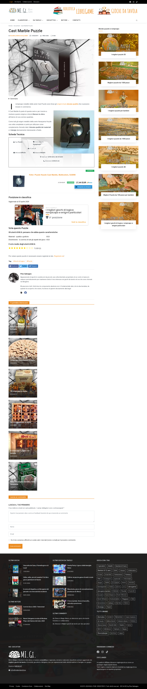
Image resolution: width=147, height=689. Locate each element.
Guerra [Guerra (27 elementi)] (107, 582)
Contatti (76, 20)
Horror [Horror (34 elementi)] (124, 582)
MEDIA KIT (18, 666)
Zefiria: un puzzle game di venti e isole (80, 577)
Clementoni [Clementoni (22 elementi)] (118, 617)
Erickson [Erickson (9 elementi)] (133, 621)
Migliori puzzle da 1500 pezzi (119, 83)
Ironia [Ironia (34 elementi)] (111, 586)
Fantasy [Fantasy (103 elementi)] (128, 575)
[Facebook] (25, 292)
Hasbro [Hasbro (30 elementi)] (122, 625)
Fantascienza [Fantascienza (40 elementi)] (118, 574)
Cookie (18, 686)
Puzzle (30, 261)
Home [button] (12, 20)
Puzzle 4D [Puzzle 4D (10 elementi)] (100, 595)
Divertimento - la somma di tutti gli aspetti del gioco (27, 240)
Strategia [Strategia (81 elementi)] (101, 607)
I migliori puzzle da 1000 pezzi (118, 139)
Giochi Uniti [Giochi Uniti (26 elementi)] (112, 625)
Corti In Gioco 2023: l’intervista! (34, 607)
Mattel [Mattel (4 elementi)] (99, 629)
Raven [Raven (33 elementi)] (125, 629)
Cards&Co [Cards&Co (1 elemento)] (110, 617)
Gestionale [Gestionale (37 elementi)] (117, 579)
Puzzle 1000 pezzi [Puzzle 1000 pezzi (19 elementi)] (122, 595)
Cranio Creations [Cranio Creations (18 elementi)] (131, 617)
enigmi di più (67, 104)
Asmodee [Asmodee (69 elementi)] (101, 617)
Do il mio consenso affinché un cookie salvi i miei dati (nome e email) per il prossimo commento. (43, 540)
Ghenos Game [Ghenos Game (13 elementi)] (102, 625)
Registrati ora (59, 256)
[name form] (51, 526)
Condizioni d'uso (27, 686)
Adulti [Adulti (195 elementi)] (110, 566)
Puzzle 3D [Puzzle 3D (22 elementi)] (131, 591)
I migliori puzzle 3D (118, 54)
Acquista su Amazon (84, 187)
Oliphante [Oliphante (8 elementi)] (117, 629)
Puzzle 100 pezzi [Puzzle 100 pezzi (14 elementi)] (109, 595)
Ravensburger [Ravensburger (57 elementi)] (103, 633)
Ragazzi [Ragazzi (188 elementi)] (125, 599)
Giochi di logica (19, 261)
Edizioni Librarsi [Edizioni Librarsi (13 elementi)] (123, 621)
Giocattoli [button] (51, 20)
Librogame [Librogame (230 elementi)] (132, 587)
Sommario (14, 99)
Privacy (11, 686)
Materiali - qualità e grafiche (19, 236)
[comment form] (51, 516)
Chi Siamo (17, 2)
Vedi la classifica (78, 222)
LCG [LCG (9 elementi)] (124, 586)
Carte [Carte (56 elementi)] (115, 570)
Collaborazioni (27, 2)
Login (11, 2)
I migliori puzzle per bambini (118, 111)
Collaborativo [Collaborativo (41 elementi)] (132, 570)
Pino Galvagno (133, 686)
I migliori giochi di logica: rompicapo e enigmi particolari (63, 211)
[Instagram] (102, 652)
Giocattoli (16, 26)
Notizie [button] (64, 20)
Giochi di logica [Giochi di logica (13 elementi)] (127, 578)
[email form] (51, 534)
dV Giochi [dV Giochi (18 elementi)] (101, 621)
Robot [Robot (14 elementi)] (133, 599)
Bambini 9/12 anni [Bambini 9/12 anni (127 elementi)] (104, 570)
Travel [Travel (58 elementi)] (109, 607)
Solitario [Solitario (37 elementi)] (111, 603)
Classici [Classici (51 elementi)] (122, 570)
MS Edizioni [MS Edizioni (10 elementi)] (107, 629)
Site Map (47, 686)
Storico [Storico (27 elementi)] (126, 603)
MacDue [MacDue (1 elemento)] (129, 625)
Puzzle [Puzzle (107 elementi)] (123, 591)
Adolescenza (20, 35)
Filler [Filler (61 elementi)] (99, 579)
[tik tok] (136, 2)
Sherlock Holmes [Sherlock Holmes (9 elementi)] (101, 603)
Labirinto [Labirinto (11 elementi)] (118, 586)
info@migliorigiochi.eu (18, 670)
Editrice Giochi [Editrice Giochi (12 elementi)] (111, 621)
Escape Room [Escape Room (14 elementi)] (108, 574)
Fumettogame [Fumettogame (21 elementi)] (107, 578)
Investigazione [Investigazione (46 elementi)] (102, 586)
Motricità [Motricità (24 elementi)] (115, 591)
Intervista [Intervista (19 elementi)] (131, 582)
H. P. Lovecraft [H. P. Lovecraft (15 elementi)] (115, 582)
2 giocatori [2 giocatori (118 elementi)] (101, 566)
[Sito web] (21, 292)
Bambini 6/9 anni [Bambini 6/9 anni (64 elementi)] (121, 566)
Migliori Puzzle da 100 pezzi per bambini (118, 195)
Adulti (26, 35)
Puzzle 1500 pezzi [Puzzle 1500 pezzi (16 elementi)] (102, 599)
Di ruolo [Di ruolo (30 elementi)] (100, 574)
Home (10, 26)
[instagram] (133, 2)
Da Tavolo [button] (37, 20)
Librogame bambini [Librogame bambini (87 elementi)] (104, 591)
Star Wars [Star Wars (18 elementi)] (118, 603)
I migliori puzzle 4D (118, 167)
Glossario (36, 2)
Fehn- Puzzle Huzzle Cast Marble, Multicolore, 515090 (52, 175)
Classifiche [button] (23, 20)
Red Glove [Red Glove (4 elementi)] (113, 633)
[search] (136, 20)
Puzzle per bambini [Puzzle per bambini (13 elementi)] (114, 599)
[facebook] (130, 2)
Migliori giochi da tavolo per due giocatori (76, 624)
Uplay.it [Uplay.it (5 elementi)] (121, 633)
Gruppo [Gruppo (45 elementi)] (100, 582)
